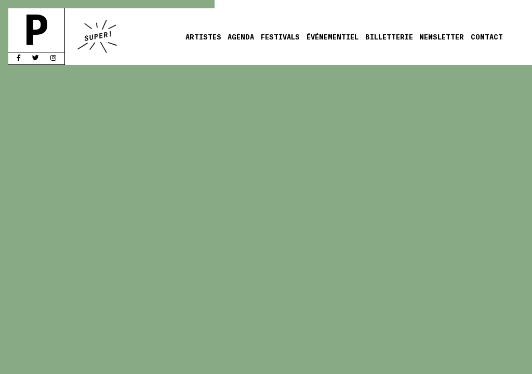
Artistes (203, 36)
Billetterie (389, 36)
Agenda (241, 36)
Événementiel (332, 36)
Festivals (280, 36)
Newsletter (441, 36)
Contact (487, 36)
